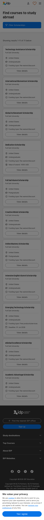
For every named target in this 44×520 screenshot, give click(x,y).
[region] (22, 505)
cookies (11, 498)
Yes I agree (22, 514)
